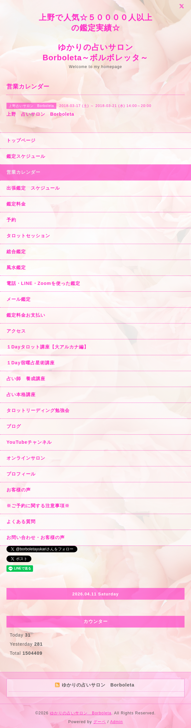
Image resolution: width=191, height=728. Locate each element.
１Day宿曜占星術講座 (30, 362)
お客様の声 (18, 489)
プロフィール (21, 473)
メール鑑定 (18, 299)
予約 (11, 219)
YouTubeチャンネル (29, 442)
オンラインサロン (25, 458)
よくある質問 (21, 521)
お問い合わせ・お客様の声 (35, 537)
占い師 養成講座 (25, 378)
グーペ (99, 722)
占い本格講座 (21, 394)
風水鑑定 (16, 267)
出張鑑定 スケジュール (33, 188)
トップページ (21, 140)
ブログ (13, 426)
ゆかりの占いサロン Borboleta (80, 713)
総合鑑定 (16, 251)
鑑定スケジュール (25, 156)
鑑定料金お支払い (25, 315)
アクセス (16, 331)
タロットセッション (28, 235)
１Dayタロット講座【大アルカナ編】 (47, 346)
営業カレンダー (23, 172)
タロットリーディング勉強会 (38, 410)
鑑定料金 (16, 203)
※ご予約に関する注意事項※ (38, 505)
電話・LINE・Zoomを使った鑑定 (43, 283)
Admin (116, 722)
